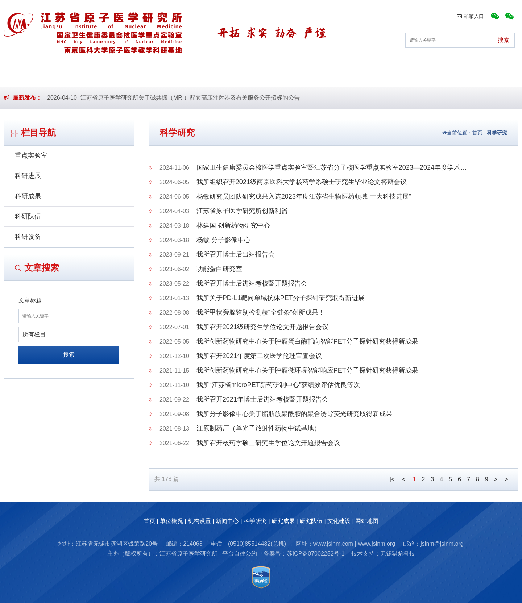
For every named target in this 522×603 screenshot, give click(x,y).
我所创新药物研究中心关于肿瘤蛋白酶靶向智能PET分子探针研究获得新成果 (307, 341)
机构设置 (170, 75)
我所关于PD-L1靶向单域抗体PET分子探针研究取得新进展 (280, 298)
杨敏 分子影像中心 (223, 240)
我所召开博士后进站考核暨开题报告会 (251, 283)
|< (392, 479)
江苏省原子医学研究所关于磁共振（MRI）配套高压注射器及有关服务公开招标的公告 (190, 98)
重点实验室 (31, 155)
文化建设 (452, 75)
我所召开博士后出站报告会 (235, 254)
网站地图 (366, 521)
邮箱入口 (470, 16)
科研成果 (28, 196)
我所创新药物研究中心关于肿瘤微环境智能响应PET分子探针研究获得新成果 (307, 370)
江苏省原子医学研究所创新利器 (242, 211)
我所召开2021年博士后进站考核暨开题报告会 (262, 399)
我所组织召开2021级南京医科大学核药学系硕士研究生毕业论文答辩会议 (301, 182)
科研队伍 (28, 216)
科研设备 (28, 236)
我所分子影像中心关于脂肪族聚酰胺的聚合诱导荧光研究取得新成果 (294, 413)
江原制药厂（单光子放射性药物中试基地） (258, 428)
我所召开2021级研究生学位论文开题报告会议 (262, 326)
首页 (64, 75)
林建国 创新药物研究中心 (233, 225)
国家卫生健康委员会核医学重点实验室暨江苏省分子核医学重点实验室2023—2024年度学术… (331, 167)
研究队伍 (396, 75)
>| (507, 479)
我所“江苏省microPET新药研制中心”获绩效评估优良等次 (278, 384)
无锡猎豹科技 (397, 553)
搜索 (69, 355)
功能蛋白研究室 (219, 269)
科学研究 (283, 75)
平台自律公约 (239, 553)
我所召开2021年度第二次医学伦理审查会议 (259, 355)
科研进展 (28, 175)
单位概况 (114, 75)
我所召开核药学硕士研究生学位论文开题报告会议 (268, 442)
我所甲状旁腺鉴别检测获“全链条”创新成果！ (260, 312)
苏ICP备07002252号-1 (316, 553)
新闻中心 (227, 75)
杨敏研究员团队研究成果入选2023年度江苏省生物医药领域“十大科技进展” (303, 196)
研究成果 (339, 75)
